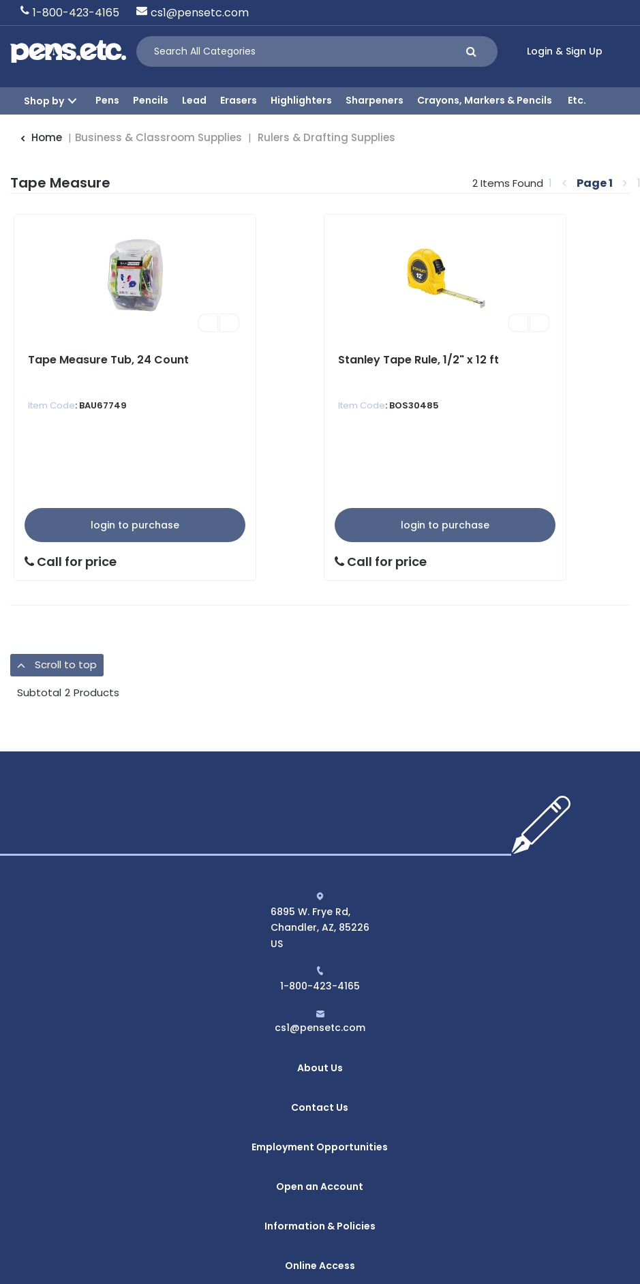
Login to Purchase (135, 525)
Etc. (577, 100)
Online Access (320, 1193)
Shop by (44, 101)
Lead (194, 100)
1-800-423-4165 (76, 12)
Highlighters (301, 100)
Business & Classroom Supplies (158, 137)
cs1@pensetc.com (200, 12)
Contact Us (319, 1087)
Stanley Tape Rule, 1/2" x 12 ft (418, 360)
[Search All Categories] (317, 51)
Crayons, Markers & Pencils (484, 100)
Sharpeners (374, 100)
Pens (107, 100)
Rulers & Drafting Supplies (326, 137)
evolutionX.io (446, 1250)
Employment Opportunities (320, 1114)
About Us (320, 1061)
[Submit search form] (471, 51)
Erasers (238, 100)
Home (41, 137)
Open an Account (319, 1141)
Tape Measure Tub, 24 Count (108, 360)
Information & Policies (320, 1167)
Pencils (150, 100)
